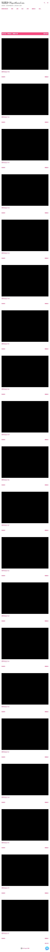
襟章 (12, 8)
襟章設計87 (5, 525)
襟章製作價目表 (5, 8)
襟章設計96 (6, 72)
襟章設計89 (6, 435)
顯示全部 (46, 33)
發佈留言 (3, 76)
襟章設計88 (5, 389)
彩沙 (22, 8)
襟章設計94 (5, 162)
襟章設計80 (6, 797)
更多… (40, 8)
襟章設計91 (5, 344)
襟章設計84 (5, 661)
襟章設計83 (5, 616)
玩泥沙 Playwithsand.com (13, 2)
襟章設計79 (5, 888)
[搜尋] (44, 2)
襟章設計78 (5, 843)
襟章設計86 (5, 480)
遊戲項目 (33, 8)
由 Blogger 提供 (25, 948)
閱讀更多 (46, 76)
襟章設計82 (5, 707)
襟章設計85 (5, 571)
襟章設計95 (6, 117)
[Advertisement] (25, 19)
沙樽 (28, 8)
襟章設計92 (6, 208)
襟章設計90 (6, 298)
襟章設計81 (5, 752)
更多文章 (46, 943)
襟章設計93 (6, 253)
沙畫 (17, 8)
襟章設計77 (5, 933)
